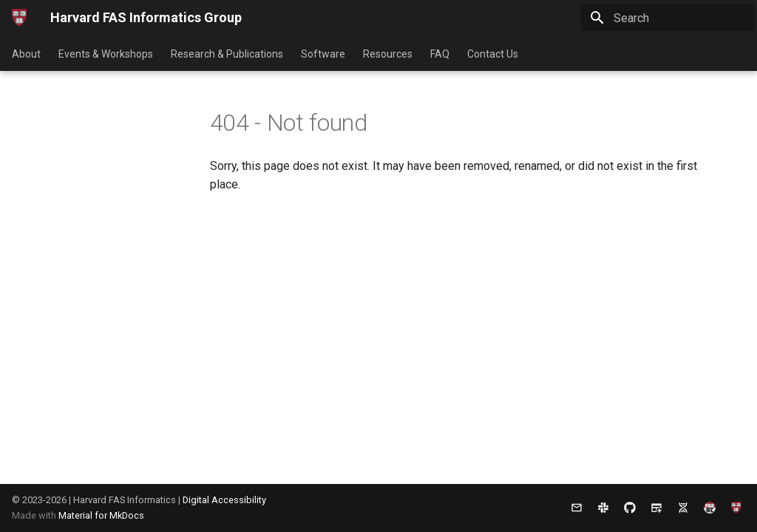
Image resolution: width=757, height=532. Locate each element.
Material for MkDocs (101, 515)
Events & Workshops (105, 54)
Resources (388, 54)
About (26, 54)
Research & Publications (227, 54)
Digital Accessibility (224, 499)
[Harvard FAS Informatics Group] (19, 18)
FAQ (439, 54)
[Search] (667, 17)
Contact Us (492, 54)
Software (323, 54)
